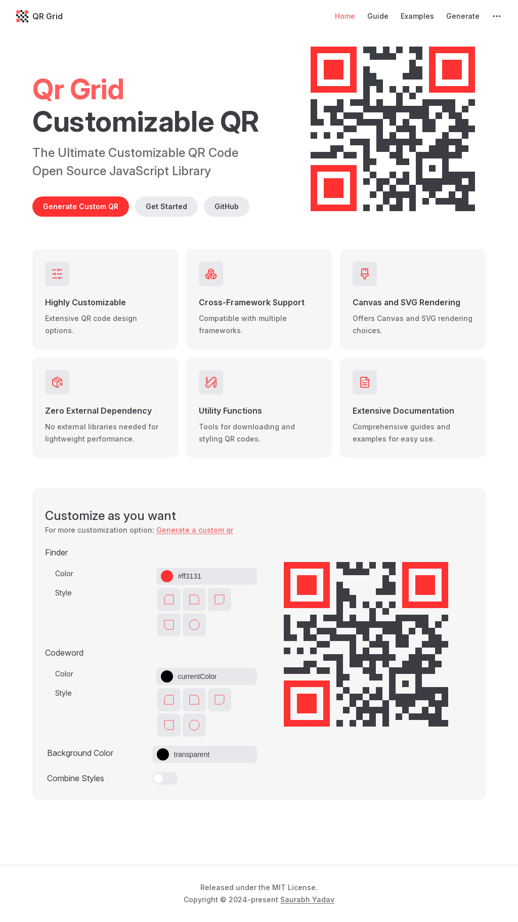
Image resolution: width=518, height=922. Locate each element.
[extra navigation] (497, 16)
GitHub (226, 206)
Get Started (166, 206)
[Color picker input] (213, 576)
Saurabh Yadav (307, 899)
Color (64, 573)
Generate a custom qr (194, 530)
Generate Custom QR (80, 206)
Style (63, 592)
